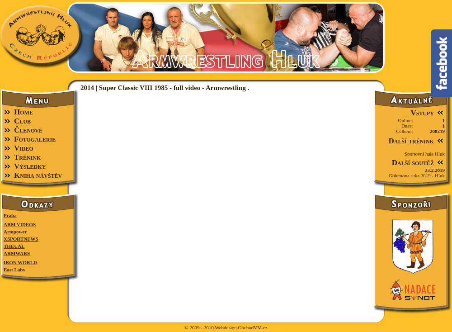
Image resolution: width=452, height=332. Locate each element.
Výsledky (30, 166)
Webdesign (226, 327)
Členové (28, 130)
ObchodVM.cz (253, 327)
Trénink (27, 157)
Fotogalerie (35, 139)
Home (23, 112)
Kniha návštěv (38, 175)
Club (22, 121)
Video (23, 148)
